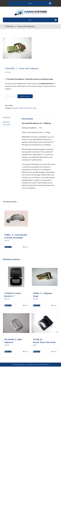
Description (6, 117)
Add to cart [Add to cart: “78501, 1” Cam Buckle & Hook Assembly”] (9, 247)
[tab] (10, 117)
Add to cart (25, 96)
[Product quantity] (10, 96)
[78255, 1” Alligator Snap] (45, 277)
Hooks (34, 108)
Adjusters (16, 108)
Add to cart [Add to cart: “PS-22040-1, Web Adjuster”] (9, 351)
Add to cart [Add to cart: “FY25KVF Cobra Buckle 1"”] (9, 305)
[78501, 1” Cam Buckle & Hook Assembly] (16, 218)
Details (26, 247)
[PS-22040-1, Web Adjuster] (16, 323)
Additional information (7, 123)
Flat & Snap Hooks (26, 108)
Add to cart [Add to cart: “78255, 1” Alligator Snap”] (37, 305)
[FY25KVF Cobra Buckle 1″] (16, 277)
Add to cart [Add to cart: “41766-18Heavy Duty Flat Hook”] (37, 351)
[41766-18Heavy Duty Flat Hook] (45, 323)
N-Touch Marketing (43, 364)
